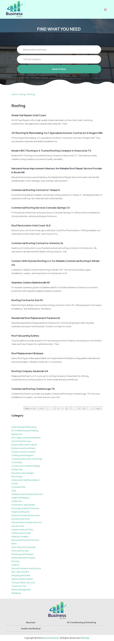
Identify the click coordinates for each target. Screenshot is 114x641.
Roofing (31, 94)
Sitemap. (85, 637)
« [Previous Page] (46, 408)
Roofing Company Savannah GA (29, 371)
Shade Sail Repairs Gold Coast (28, 115)
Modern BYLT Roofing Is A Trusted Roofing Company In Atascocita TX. (51, 150)
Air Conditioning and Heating (81, 622)
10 (79, 408)
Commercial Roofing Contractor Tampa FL (35, 190)
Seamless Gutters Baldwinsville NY (30, 282)
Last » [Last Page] (98, 408)
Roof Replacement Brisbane (27, 353)
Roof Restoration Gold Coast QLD (31, 225)
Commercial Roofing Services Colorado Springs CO (40, 207)
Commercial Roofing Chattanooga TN (33, 388)
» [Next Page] (92, 408)
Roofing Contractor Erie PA (27, 300)
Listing (22, 94)
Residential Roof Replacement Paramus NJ (35, 318)
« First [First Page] (40, 408)
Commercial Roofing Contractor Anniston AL (37, 243)
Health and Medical (31, 628)
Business (30, 622)
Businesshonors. (51, 637)
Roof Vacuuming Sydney (25, 335)
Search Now (59, 73)
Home (14, 94)
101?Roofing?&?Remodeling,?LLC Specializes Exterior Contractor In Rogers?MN (56, 132)
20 (84, 408)
